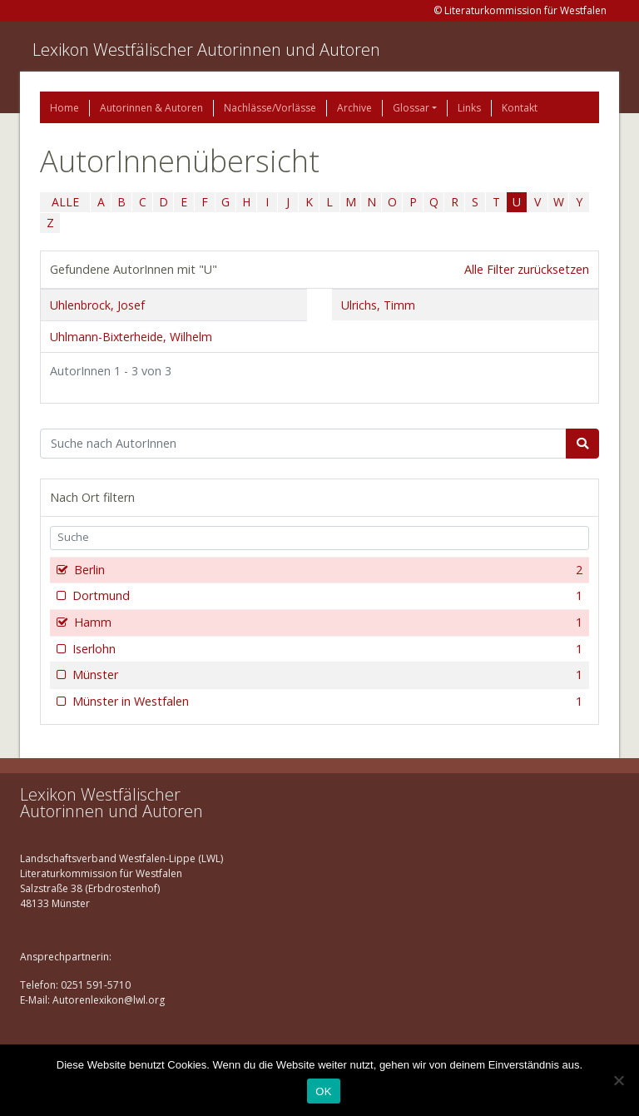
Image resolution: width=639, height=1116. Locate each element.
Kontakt (519, 108)
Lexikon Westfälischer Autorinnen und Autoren (206, 49)
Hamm (326, 622)
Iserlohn (325, 649)
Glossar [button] (411, 108)
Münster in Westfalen (325, 701)
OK (323, 1091)
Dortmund (325, 596)
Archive (354, 108)
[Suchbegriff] (303, 444)
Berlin (326, 570)
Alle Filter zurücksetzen (526, 269)
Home (64, 108)
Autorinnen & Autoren (151, 108)
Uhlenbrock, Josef (97, 305)
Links (469, 108)
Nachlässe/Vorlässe (270, 108)
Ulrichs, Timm (378, 305)
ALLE (65, 202)
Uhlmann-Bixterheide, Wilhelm (131, 337)
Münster (325, 675)
